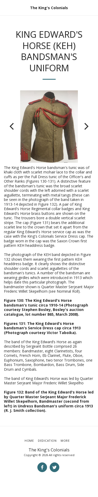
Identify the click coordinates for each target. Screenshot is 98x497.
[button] (5, 7)
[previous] (12, 126)
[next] (85, 126)
